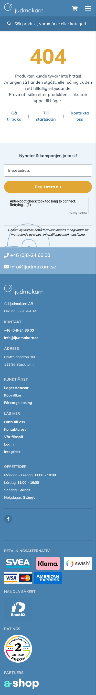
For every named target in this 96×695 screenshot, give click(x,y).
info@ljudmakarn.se (33, 267)
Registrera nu (48, 186)
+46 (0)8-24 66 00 (30, 255)
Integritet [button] (12, 451)
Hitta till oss (14, 422)
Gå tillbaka (14, 116)
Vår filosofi (13, 437)
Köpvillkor (13, 395)
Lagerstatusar (16, 387)
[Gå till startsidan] (23, 8)
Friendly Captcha (78, 213)
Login (9, 444)
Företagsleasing (18, 402)
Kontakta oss (80, 116)
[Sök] (48, 24)
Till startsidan (46, 116)
